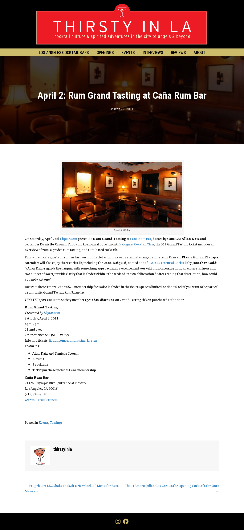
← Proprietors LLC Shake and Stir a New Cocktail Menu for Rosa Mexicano (72, 488)
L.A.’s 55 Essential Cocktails (168, 262)
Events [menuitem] (128, 53)
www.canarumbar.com (41, 399)
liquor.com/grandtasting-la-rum (73, 340)
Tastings (56, 422)
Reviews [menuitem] (178, 53)
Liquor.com (68, 238)
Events (43, 422)
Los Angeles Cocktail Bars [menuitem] (64, 53)
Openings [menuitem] (105, 53)
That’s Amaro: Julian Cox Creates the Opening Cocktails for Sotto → (172, 488)
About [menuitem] (199, 53)
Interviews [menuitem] (153, 53)
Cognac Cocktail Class (138, 243)
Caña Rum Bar (140, 238)
